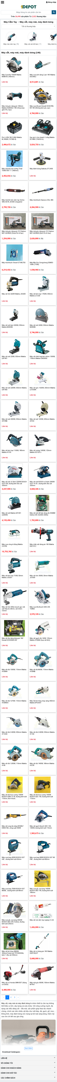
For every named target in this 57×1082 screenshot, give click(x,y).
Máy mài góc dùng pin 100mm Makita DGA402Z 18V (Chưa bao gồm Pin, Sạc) (13, 108)
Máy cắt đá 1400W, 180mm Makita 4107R (42, 764)
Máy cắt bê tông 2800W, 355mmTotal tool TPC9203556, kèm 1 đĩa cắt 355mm (13, 953)
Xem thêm (28, 1048)
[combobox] (28, 27)
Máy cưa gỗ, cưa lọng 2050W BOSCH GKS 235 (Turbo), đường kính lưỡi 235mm (13, 922)
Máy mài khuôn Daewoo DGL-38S (41, 200)
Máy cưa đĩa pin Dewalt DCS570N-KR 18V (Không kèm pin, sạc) (42, 107)
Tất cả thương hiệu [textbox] (29, 26)
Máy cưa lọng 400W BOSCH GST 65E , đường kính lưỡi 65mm (13, 858)
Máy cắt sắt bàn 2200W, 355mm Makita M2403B (13, 326)
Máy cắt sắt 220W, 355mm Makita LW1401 (14, 357)
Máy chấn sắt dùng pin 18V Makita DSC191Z (42, 545)
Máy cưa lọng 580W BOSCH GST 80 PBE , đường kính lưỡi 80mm (42, 858)
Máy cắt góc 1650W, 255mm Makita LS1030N (42, 389)
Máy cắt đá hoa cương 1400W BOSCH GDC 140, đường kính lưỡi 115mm (41, 797)
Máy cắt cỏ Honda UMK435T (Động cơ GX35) (14, 983)
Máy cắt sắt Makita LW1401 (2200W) (11, 514)
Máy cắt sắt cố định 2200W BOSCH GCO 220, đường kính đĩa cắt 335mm (14, 484)
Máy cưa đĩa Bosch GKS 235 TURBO (40, 608)
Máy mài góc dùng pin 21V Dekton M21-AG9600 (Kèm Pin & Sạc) (42, 232)
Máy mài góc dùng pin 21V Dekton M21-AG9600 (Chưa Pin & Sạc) (14, 232)
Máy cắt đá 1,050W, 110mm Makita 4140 (14, 764)
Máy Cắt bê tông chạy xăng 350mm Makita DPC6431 (42, 702)
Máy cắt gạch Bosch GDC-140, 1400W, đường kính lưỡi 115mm (41, 827)
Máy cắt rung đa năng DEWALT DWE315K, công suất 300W (13, 827)
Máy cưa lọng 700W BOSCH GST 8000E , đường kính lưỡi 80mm (13, 890)
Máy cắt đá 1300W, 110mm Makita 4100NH (14, 670)
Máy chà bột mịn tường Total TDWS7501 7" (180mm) (12, 170)
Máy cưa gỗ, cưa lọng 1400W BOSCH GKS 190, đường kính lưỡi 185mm (41, 891)
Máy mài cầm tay (11, 44)
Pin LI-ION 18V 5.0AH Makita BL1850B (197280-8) (12, 138)
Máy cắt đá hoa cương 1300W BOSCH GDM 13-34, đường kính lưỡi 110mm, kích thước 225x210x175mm (14, 797)
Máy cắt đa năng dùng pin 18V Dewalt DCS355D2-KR (12, 639)
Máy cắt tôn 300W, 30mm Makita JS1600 (41, 576)
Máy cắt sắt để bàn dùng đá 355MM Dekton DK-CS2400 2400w (42, 514)
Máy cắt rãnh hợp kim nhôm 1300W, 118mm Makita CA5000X (42, 357)
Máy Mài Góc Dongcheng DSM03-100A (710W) (41, 263)
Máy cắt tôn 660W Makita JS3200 (14, 294)
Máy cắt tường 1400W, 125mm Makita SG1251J (40, 451)
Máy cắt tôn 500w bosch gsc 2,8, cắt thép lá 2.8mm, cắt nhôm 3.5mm (13, 609)
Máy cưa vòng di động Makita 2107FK (12, 545)
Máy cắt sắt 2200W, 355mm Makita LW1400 (14, 389)
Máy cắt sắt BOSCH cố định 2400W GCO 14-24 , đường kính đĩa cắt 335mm (42, 484)
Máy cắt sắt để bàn (32, 44)
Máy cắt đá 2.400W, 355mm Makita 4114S (42, 733)
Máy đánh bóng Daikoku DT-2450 (41, 169)
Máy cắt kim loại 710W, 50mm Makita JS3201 (12, 576)
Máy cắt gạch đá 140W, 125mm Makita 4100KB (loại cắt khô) (41, 639)
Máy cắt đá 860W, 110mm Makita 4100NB (41, 670)
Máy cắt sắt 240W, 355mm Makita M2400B (42, 326)
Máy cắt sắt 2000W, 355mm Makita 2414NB (14, 420)
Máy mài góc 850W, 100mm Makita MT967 (42, 983)
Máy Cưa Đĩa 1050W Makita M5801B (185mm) (11, 76)
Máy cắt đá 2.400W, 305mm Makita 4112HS (14, 733)
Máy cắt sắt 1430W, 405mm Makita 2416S (42, 420)
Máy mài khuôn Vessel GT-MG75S (13, 263)
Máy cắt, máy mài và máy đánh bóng (15, 1003)
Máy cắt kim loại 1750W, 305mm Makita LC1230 (41, 295)
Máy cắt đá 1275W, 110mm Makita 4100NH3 (14, 702)
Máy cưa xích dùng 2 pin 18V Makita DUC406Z (42, 76)
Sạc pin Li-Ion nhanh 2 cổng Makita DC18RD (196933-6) (42, 138)
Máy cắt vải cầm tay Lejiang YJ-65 (42, 920)
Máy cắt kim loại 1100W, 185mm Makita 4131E (13, 451)
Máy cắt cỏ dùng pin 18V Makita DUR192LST (41, 952)
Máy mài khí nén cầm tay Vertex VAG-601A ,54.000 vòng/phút (13, 201)
